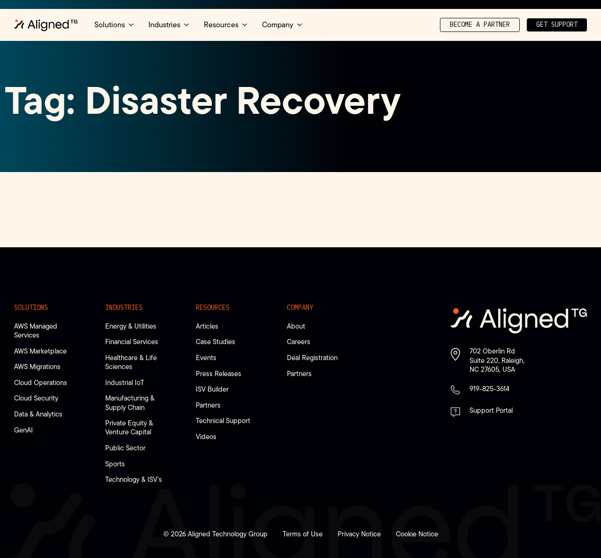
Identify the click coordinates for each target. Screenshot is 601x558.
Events (206, 357)
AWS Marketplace (40, 351)
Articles (207, 326)
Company (300, 307)
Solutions (31, 307)
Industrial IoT (124, 382)
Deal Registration (312, 357)
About (296, 326)
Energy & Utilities (130, 326)
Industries (124, 307)
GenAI (23, 430)
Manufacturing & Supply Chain (129, 402)
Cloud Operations (40, 382)
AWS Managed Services (35, 330)
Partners (208, 405)
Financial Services (131, 341)
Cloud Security (36, 398)
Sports (115, 464)
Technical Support (223, 420)
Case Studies (215, 341)
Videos (206, 436)
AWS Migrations (37, 366)
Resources (213, 307)
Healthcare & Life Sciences (131, 362)
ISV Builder (212, 389)
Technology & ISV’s (133, 479)
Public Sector (125, 448)
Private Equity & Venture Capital (129, 427)
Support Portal (491, 410)
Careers (298, 341)
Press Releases (218, 373)
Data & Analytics (38, 414)
